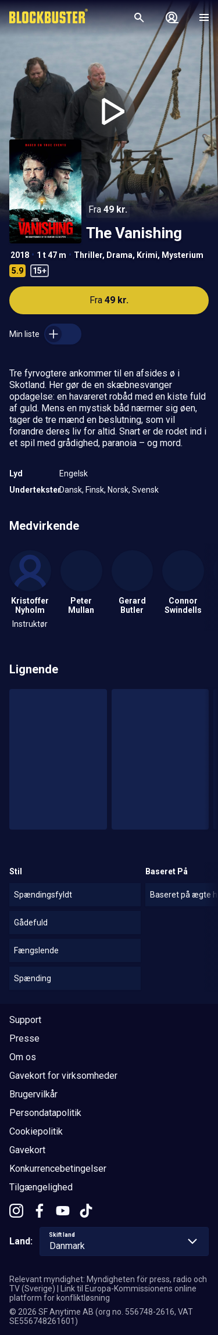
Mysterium (182, 255)
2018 (19, 255)
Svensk (145, 489)
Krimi (147, 255)
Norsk (118, 489)
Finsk (94, 489)
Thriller (88, 255)
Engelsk (73, 473)
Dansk (70, 489)
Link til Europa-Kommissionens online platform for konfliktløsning (102, 1293)
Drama (119, 255)
